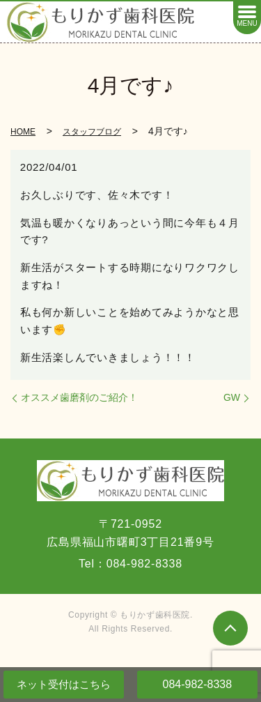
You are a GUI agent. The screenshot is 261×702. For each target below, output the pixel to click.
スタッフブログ (92, 132)
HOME (22, 132)
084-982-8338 (197, 684)
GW (231, 397)
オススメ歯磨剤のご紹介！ (79, 397)
